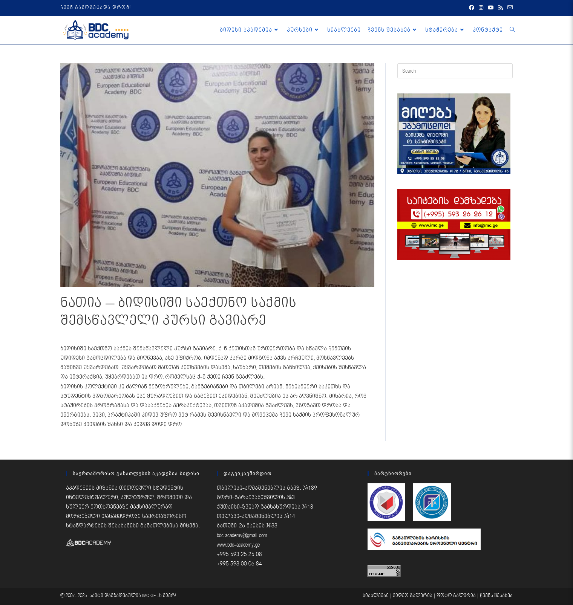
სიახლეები (376, 596)
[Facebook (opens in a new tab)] (471, 8)
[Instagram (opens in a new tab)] (481, 8)
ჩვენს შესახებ (496, 596)
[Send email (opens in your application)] (509, 8)
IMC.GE (149, 596)
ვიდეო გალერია (412, 596)
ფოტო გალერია (456, 596)
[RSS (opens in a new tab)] (500, 8)
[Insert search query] (455, 70)
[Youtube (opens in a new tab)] (491, 8)
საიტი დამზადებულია (115, 596)
